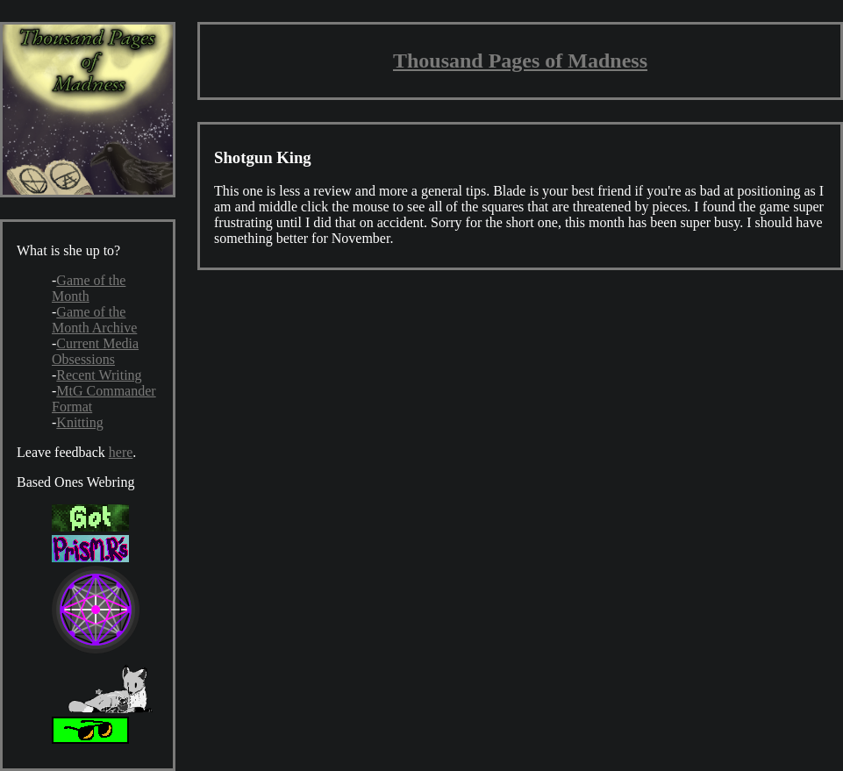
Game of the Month (88, 288)
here (121, 452)
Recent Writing (98, 375)
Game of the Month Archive (94, 319)
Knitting (79, 422)
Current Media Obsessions (95, 351)
